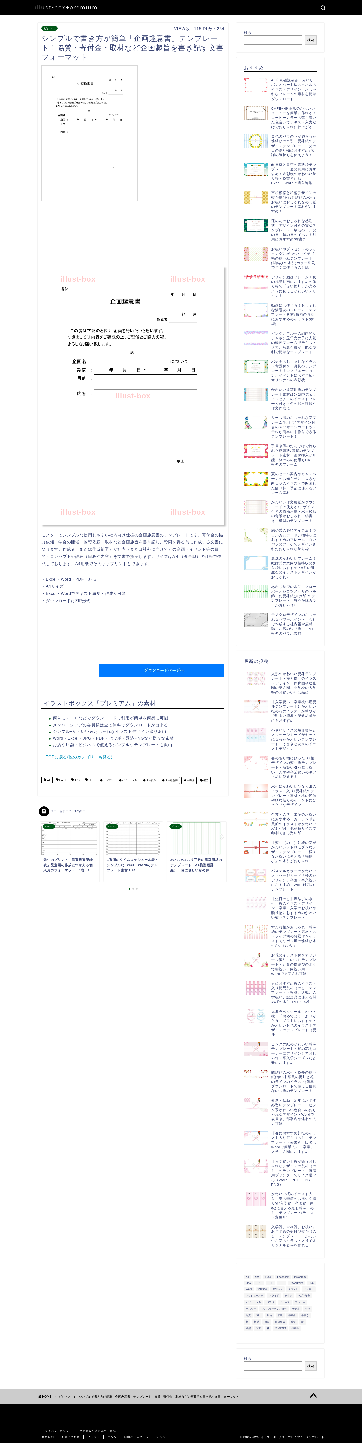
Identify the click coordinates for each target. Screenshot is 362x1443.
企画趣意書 (171, 780)
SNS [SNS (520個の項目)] (311, 1283)
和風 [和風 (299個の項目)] (280, 1315)
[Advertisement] (182, 100)
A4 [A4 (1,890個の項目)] (247, 1277)
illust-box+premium (66, 7)
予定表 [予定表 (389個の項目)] (296, 1308)
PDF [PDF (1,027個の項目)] (270, 1283)
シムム (160, 1436)
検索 (248, 32)
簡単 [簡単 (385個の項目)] (266, 1321)
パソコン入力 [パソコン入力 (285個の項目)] (253, 1302)
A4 (48, 780)
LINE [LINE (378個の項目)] (259, 1283)
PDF (91, 780)
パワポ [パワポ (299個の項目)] (270, 1302)
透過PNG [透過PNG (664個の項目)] (280, 1328)
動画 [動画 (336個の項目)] (269, 1315)
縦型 (205, 780)
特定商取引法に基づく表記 (98, 1430)
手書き (190, 780)
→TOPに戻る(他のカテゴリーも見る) (76, 757)
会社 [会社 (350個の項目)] (307, 1308)
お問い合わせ (71, 1436)
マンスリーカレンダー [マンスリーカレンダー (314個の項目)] (274, 1308)
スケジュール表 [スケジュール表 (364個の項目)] (254, 1295)
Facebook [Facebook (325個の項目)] (283, 1277)
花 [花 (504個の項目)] (268, 1328)
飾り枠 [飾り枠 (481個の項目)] (295, 1328)
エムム (111, 1436)
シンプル (107, 780)
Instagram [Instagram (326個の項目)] (300, 1277)
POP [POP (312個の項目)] (281, 1283)
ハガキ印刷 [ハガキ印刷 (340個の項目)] (304, 1295)
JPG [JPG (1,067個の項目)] (248, 1283)
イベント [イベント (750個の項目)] (293, 1289)
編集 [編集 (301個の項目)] (293, 1321)
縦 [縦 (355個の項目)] (302, 1321)
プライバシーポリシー (57, 1430)
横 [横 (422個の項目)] (247, 1321)
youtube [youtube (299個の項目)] (262, 1289)
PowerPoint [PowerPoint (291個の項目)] (296, 1283)
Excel (62, 780)
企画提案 (150, 780)
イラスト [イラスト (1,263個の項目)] (309, 1289)
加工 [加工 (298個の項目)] (258, 1315)
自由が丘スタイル (136, 1436)
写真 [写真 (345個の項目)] (248, 1315)
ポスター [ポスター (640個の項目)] (251, 1308)
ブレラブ (93, 1436)
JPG (77, 780)
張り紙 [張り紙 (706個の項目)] (292, 1315)
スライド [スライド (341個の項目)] (274, 1295)
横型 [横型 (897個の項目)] (256, 1321)
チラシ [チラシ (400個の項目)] (288, 1295)
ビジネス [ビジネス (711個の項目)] (285, 1302)
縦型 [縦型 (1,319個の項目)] (248, 1328)
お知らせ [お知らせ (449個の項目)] (278, 1289)
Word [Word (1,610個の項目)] (249, 1289)
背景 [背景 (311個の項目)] (258, 1328)
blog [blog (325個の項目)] (257, 1277)
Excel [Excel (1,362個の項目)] (268, 1277)
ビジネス (49, 28)
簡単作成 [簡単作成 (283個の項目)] (280, 1321)
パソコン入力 (129, 780)
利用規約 (48, 1436)
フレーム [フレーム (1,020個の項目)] (300, 1302)
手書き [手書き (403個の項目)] (305, 1315)
